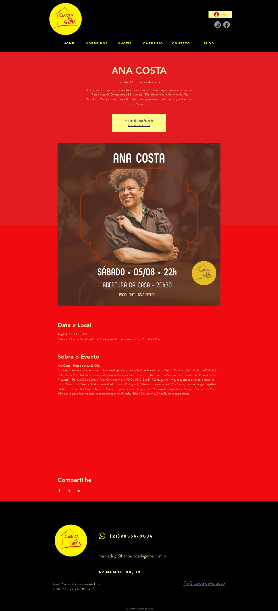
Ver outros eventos (139, 125)
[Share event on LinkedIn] (78, 490)
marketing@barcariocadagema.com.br (132, 556)
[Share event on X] (69, 490)
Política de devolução (204, 583)
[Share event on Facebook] (59, 490)
